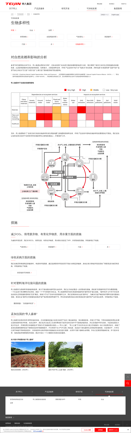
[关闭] (128, 431)
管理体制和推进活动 (16, 399)
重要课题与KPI (60, 399)
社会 (31, 30)
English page (115, 14)
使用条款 (8, 423)
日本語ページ (105, 14)
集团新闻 (8, 417)
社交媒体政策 (28, 423)
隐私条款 (17, 423)
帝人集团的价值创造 (39, 399)
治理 (50, 30)
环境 (12, 30)
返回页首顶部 (127, 425)
